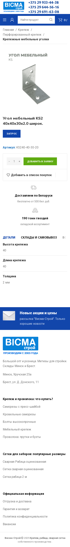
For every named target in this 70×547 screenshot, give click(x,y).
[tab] (9, 237)
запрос (12, 133)
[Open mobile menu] (4, 19)
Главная (9, 30)
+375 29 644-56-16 (43, 6)
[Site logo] (14, 7)
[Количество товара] (14, 161)
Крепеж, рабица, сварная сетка (47, 538)
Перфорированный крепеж (22, 34)
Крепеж (24, 30)
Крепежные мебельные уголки (26, 39)
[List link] (35, 406)
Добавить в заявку (40, 161)
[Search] (36, 20)
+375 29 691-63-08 (43, 11)
